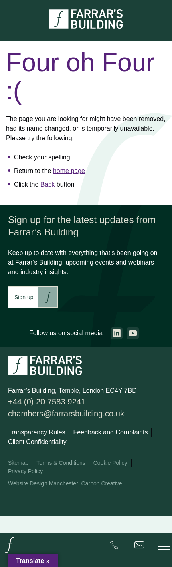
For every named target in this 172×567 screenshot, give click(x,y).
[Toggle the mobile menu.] (164, 546)
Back (47, 184)
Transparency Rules (36, 432)
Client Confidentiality (37, 441)
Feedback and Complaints (110, 432)
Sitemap (18, 463)
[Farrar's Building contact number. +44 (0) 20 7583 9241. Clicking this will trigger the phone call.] (114, 546)
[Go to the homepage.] (9, 552)
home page (69, 170)
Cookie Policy (110, 463)
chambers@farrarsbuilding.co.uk (66, 413)
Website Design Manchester (43, 483)
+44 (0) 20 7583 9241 (46, 401)
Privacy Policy (25, 471)
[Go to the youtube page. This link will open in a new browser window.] (133, 333)
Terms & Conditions (60, 463)
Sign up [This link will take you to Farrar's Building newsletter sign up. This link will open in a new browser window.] (23, 297)
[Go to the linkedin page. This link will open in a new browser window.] (117, 333)
